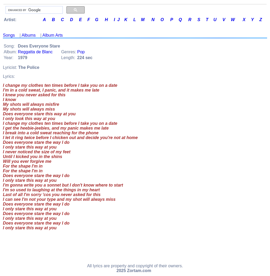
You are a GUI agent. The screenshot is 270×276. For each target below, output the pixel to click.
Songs (9, 35)
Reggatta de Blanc (35, 52)
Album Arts (52, 35)
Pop (81, 52)
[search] (33, 10)
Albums (29, 35)
